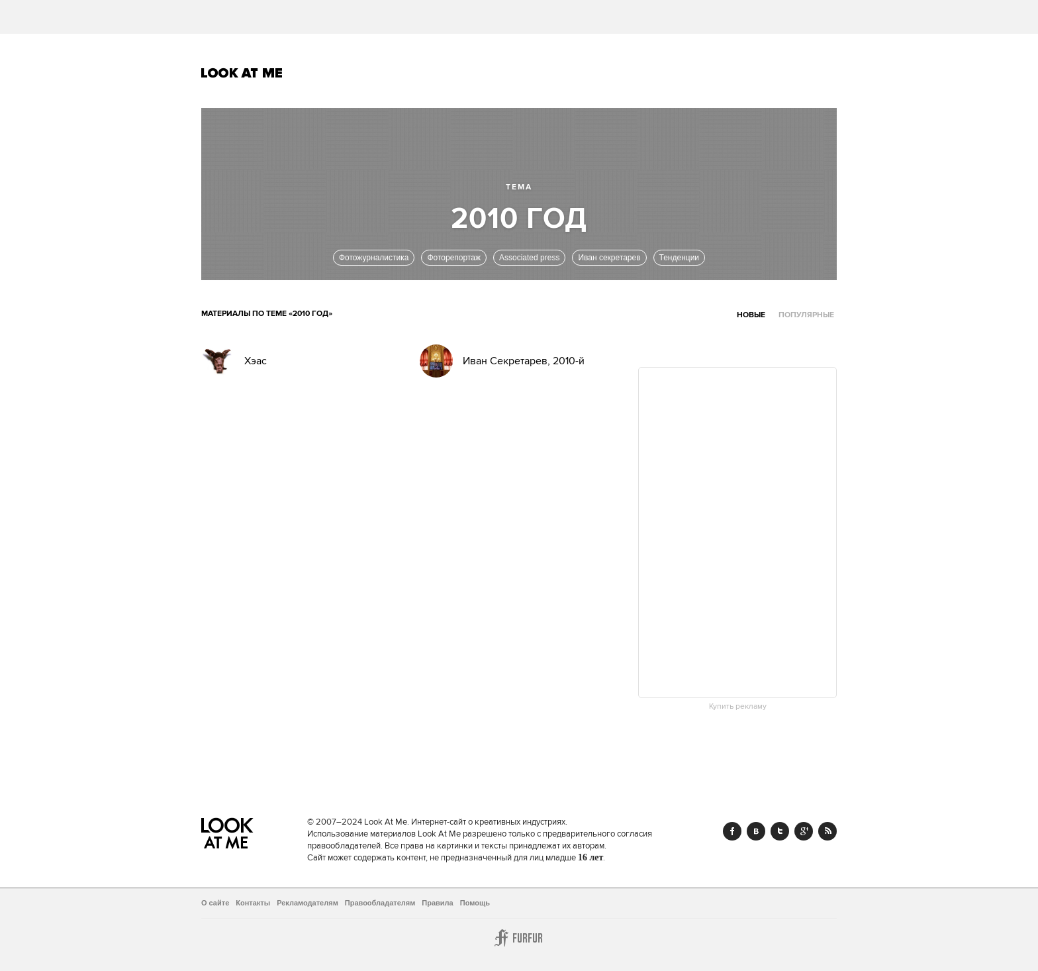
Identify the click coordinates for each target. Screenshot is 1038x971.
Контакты (253, 903)
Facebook (732, 831)
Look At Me (242, 73)
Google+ (803, 831)
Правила (437, 903)
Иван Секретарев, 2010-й (524, 361)
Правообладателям (380, 903)
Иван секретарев (609, 257)
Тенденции (679, 257)
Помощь (475, 903)
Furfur (519, 937)
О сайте (215, 903)
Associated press (529, 257)
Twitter (780, 831)
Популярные (806, 315)
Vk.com (756, 831)
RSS (827, 831)
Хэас (255, 361)
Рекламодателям (307, 903)
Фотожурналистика (374, 257)
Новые (751, 315)
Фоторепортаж (454, 257)
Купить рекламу (738, 707)
